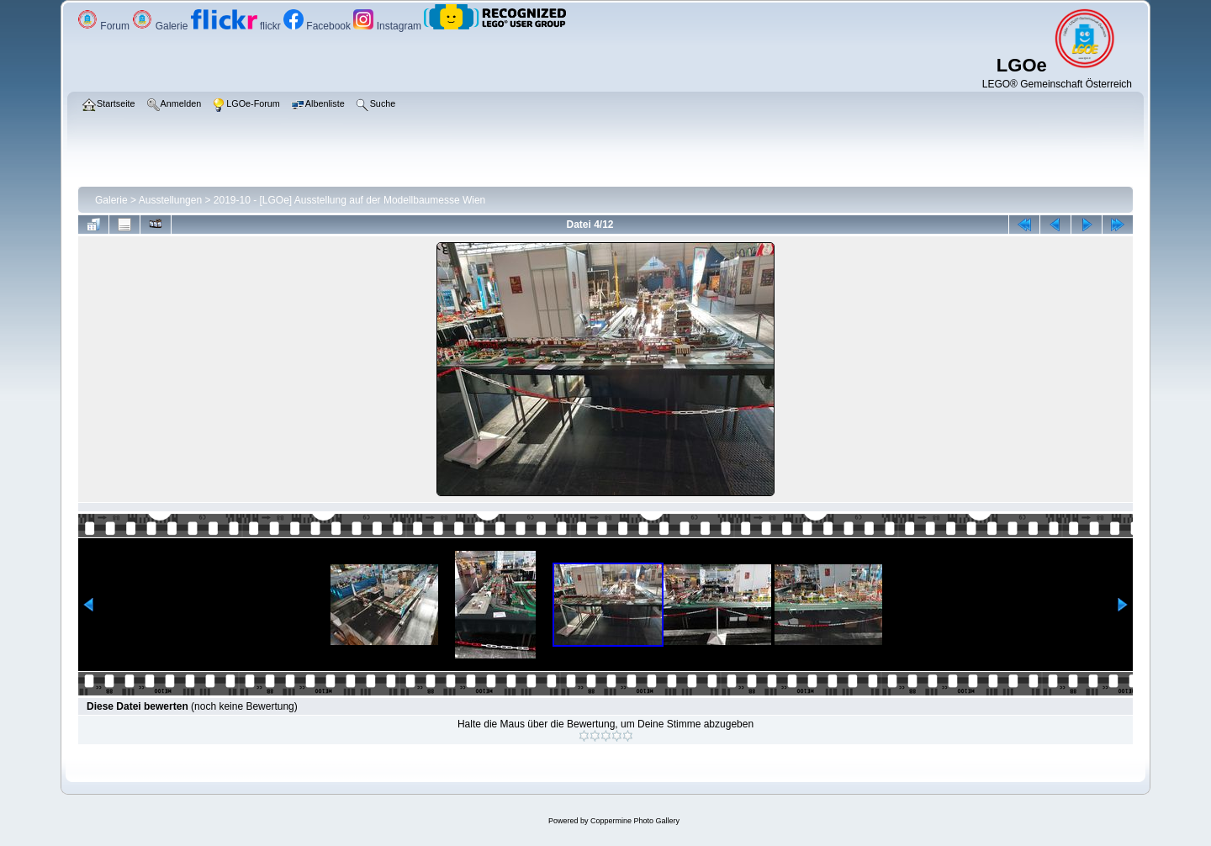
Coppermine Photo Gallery (635, 821)
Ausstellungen (170, 200)
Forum (104, 26)
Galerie (161, 26)
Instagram (388, 26)
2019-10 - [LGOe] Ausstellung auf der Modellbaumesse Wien (350, 200)
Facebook (318, 26)
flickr (237, 26)
